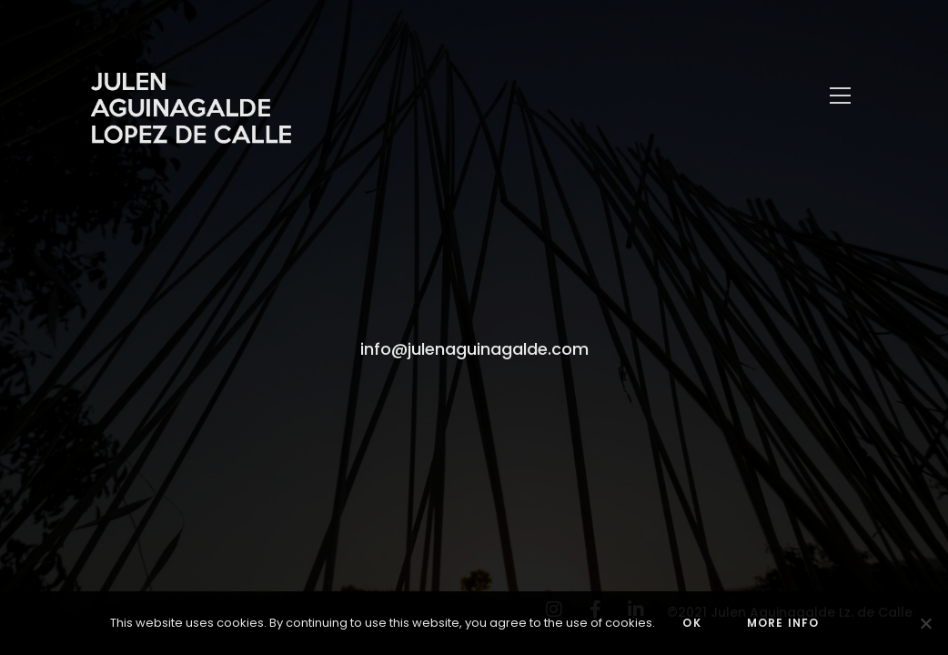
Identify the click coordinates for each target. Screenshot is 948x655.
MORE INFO (783, 622)
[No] (925, 623)
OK (691, 622)
